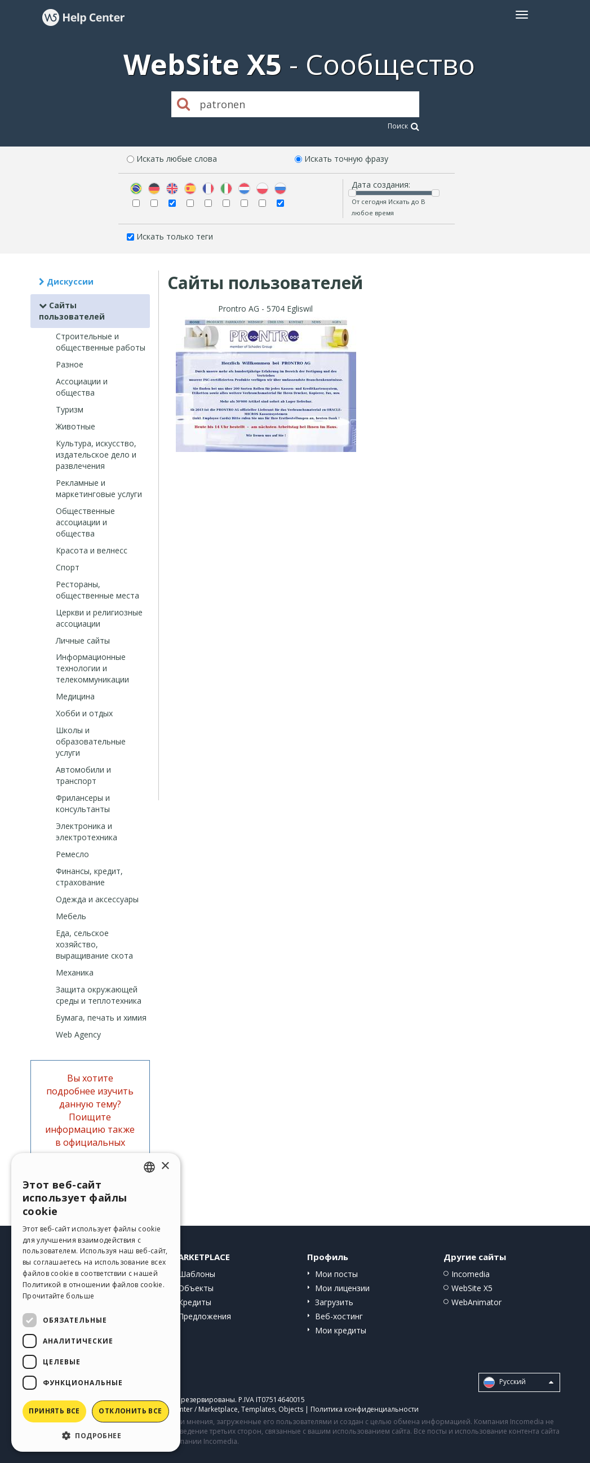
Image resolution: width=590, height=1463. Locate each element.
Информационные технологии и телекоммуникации (92, 668)
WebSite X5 (472, 1288)
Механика (75, 972)
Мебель (71, 916)
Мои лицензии (342, 1288)
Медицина (75, 696)
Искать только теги (174, 236)
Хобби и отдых (84, 713)
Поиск (403, 126)
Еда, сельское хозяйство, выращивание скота (94, 944)
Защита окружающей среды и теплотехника (98, 995)
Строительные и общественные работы (100, 342)
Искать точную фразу (346, 158)
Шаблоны (196, 1274)
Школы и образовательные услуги (91, 741)
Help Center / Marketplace (196, 1409)
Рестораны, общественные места (97, 590)
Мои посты (336, 1274)
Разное (69, 364)
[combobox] (149, 1167)
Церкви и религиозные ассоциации (99, 618)
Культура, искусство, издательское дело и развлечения (96, 454)
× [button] (165, 1166)
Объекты (196, 1288)
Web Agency (78, 1034)
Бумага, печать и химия (101, 1017)
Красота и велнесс (91, 550)
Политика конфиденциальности (364, 1409)
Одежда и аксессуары (97, 899)
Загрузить (334, 1302)
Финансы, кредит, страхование (89, 877)
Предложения (204, 1316)
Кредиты (194, 1302)
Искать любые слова (176, 158)
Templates (258, 1409)
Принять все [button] (54, 1411)
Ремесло (72, 854)
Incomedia (470, 1274)
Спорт (67, 567)
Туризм (69, 409)
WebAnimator (476, 1302)
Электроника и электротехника (86, 832)
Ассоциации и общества (82, 387)
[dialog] (95, 1302)
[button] (96, 1435)
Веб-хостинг (339, 1316)
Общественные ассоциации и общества (85, 522)
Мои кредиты (340, 1330)
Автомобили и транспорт (83, 775)
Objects (290, 1409)
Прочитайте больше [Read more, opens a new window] (58, 1296)
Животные (75, 426)
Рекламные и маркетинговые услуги (99, 488)
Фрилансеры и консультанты (83, 803)
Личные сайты (83, 640)
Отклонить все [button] (130, 1411)
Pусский (518, 1382)
